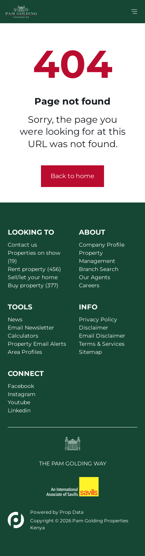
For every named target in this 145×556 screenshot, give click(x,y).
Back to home (72, 176)
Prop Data (72, 512)
